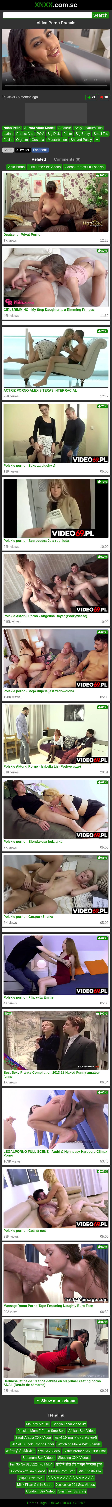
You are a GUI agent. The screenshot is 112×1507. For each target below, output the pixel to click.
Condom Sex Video (40, 1491)
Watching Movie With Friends (79, 1444)
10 (104, 97)
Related (39, 159)
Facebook (40, 150)
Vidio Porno (16, 167)
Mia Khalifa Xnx (89, 1471)
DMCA (54, 1503)
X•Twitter (22, 150)
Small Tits (101, 134)
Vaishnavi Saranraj (72, 1491)
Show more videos (56, 1400)
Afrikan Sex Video (81, 1431)
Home (31, 1503)
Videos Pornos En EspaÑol (85, 167)
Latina (8, 134)
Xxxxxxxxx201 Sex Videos (75, 1484)
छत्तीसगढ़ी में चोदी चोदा (20, 1451)
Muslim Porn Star (62, 1471)
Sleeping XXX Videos (74, 1457)
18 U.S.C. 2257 (73, 1503)
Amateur (64, 128)
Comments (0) (67, 159)
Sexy (78, 128)
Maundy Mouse (37, 1424)
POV (40, 134)
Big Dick (53, 134)
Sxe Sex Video (49, 1451)
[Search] (47, 15)
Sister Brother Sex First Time (84, 1451)
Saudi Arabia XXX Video (33, 1437)
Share (8, 150)
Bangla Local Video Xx (69, 1424)
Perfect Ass (24, 134)
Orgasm (22, 140)
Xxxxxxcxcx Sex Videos (28, 1471)
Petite (67, 134)
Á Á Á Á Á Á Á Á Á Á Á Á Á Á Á (70, 1478)
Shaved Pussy (81, 140)
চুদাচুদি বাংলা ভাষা (31, 1478)
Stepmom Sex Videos (38, 1457)
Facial (8, 140)
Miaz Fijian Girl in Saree (34, 1484)
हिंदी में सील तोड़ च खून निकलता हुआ (79, 1464)
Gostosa (38, 140)
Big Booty (83, 134)
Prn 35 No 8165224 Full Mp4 (31, 1464)
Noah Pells (12, 128)
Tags (43, 1503)
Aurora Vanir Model (39, 128)
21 (91, 97)
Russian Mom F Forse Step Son (41, 1431)
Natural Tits (94, 128)
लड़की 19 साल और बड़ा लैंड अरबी (76, 1437)
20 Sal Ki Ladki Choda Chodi (32, 1444)
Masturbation (57, 140)
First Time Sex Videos (44, 167)
